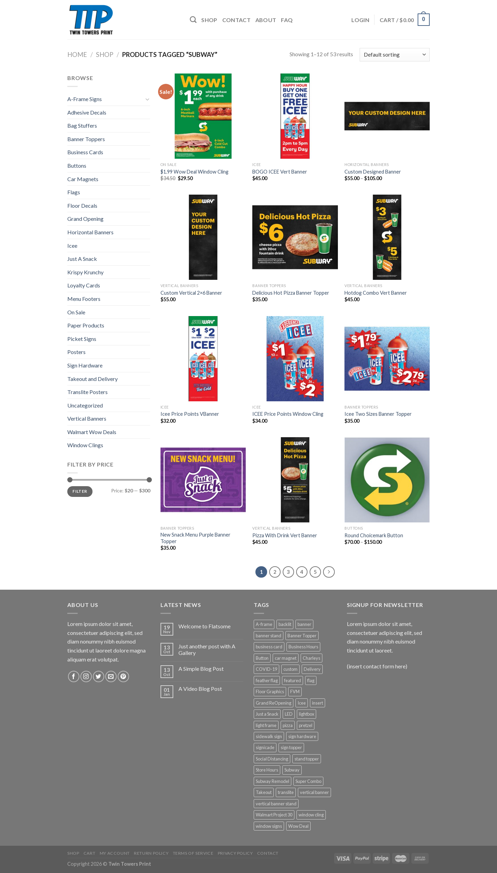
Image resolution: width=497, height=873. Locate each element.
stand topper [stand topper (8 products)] (306, 759)
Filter (79, 491)
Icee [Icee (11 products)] (302, 703)
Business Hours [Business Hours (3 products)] (303, 646)
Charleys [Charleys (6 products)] (311, 658)
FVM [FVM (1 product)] (295, 691)
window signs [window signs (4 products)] (269, 826)
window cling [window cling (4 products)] (311, 814)
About (265, 20)
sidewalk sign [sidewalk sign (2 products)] (269, 736)
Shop (209, 20)
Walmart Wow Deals (91, 432)
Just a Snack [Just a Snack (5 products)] (267, 714)
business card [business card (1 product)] (269, 646)
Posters (76, 352)
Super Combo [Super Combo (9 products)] (308, 781)
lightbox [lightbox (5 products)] (306, 714)
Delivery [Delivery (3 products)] (312, 669)
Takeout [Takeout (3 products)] (264, 792)
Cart (89, 853)
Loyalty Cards (83, 285)
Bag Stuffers (82, 125)
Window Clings (85, 445)
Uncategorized (85, 405)
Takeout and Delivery (92, 378)
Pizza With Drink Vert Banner (284, 535)
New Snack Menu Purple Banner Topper (195, 538)
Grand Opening (85, 218)
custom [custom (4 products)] (290, 669)
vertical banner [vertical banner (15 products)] (314, 792)
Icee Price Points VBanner (189, 414)
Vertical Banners (86, 418)
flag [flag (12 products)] (310, 680)
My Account (115, 853)
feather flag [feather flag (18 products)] (267, 680)
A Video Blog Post (200, 688)
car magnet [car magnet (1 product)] (285, 658)
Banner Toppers (86, 139)
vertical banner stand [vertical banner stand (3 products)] (276, 803)
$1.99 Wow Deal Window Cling (194, 172)
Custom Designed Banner (372, 172)
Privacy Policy (235, 853)
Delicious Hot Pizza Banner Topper (290, 293)
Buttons (76, 165)
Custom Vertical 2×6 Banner (191, 293)
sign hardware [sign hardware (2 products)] (302, 736)
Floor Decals (82, 205)
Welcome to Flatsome (204, 626)
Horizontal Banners (90, 232)
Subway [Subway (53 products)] (292, 770)
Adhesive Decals (86, 112)
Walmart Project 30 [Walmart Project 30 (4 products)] (274, 814)
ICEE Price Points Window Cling (287, 414)
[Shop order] (395, 54)
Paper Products (85, 325)
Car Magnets (82, 179)
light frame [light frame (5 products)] (266, 725)
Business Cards (85, 152)
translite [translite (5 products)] (286, 792)
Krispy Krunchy (85, 272)
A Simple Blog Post (201, 668)
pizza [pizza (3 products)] (288, 725)
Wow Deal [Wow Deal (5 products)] (298, 826)
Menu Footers (83, 298)
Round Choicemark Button (373, 535)
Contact (236, 20)
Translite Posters (87, 392)
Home (77, 54)
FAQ (287, 20)
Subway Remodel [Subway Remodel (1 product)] (272, 781)
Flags (73, 192)
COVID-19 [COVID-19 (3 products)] (266, 669)
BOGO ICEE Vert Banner (279, 172)
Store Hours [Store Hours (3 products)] (267, 770)
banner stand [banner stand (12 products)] (268, 635)
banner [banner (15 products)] (304, 624)
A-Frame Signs (84, 99)
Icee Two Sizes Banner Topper (378, 414)
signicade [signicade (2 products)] (265, 747)
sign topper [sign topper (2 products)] (291, 747)
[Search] (193, 19)
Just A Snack (82, 258)
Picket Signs (81, 338)
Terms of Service (193, 853)
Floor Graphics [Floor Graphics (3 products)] (270, 691)
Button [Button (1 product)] (262, 658)
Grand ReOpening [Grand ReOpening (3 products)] (273, 703)
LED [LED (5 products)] (289, 714)
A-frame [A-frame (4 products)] (264, 624)
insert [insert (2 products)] (317, 703)
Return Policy (151, 853)
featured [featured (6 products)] (292, 680)
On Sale (76, 312)
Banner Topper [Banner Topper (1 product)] (302, 635)
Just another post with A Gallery (206, 649)
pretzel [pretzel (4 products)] (305, 725)
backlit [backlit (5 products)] (285, 624)
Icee (72, 245)
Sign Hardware (85, 365)
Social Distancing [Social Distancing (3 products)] (272, 759)
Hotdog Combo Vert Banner (375, 293)
